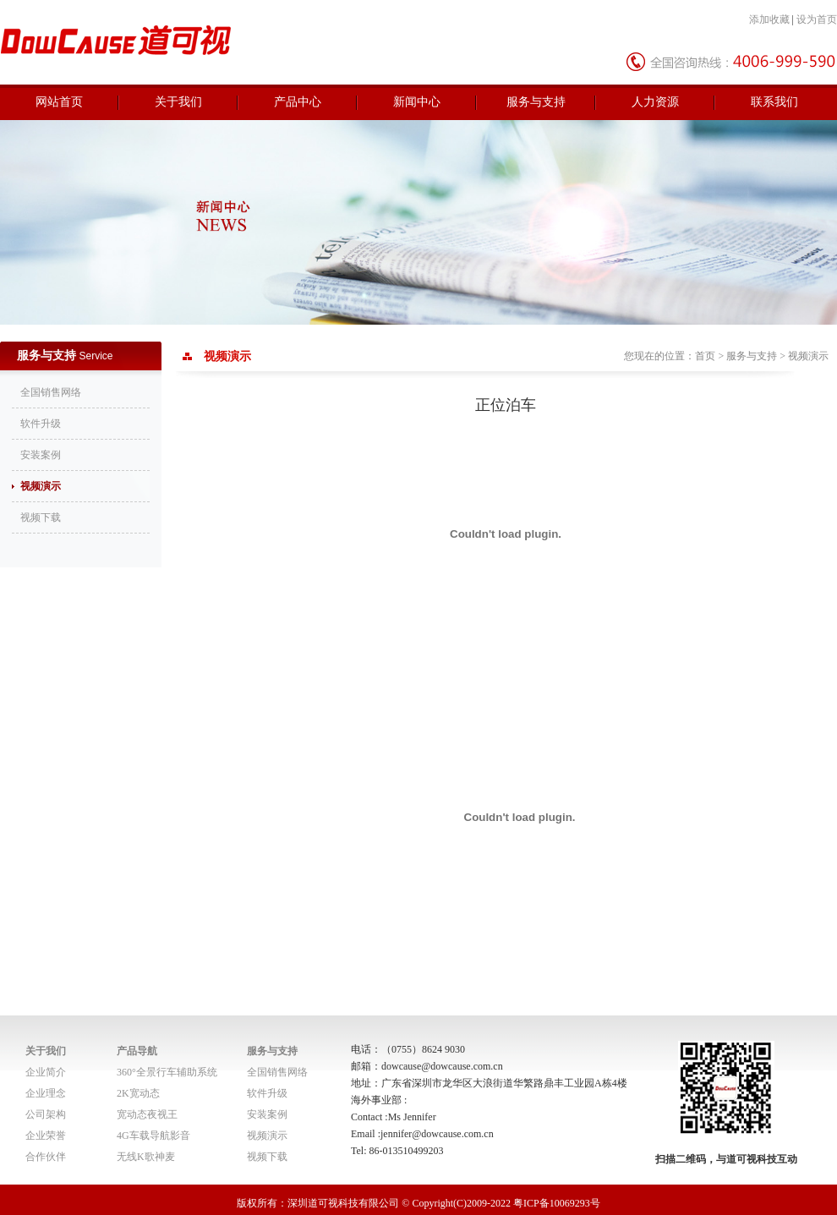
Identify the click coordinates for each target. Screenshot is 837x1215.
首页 (705, 356)
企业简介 (45, 1072)
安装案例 (40, 455)
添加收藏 (769, 19)
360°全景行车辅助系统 (167, 1072)
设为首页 (816, 19)
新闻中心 (416, 102)
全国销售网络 (50, 392)
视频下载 (40, 517)
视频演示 (40, 486)
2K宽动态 (138, 1093)
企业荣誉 (45, 1135)
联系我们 (774, 102)
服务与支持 (536, 102)
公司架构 (45, 1114)
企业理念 (45, 1093)
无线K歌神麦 (146, 1157)
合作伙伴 (45, 1157)
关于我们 (178, 102)
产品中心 (297, 102)
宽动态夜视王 (147, 1114)
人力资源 (655, 102)
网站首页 (59, 102)
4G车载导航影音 (153, 1135)
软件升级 (40, 424)
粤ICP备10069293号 (556, 1203)
